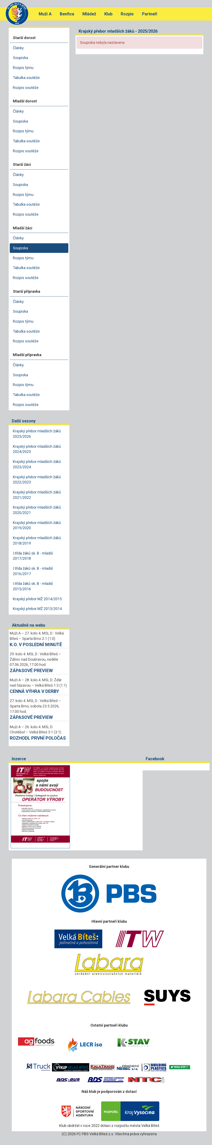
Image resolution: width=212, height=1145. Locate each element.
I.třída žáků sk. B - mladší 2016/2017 (33, 571)
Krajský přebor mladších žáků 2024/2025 (37, 449)
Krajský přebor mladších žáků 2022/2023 (37, 480)
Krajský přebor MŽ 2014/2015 (37, 599)
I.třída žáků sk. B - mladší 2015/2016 (33, 586)
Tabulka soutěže (26, 77)
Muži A (45, 13)
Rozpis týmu (23, 67)
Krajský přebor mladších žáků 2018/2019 (37, 540)
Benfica (67, 13)
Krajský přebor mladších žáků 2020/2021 (37, 510)
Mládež (89, 13)
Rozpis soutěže (26, 87)
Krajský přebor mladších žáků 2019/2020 (37, 525)
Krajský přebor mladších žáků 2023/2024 (37, 464)
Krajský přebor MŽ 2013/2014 (37, 608)
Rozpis (127, 13)
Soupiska (20, 57)
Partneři (149, 13)
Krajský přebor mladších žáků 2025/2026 (37, 434)
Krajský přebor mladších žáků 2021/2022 (37, 495)
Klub (108, 13)
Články (18, 48)
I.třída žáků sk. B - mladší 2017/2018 (33, 556)
